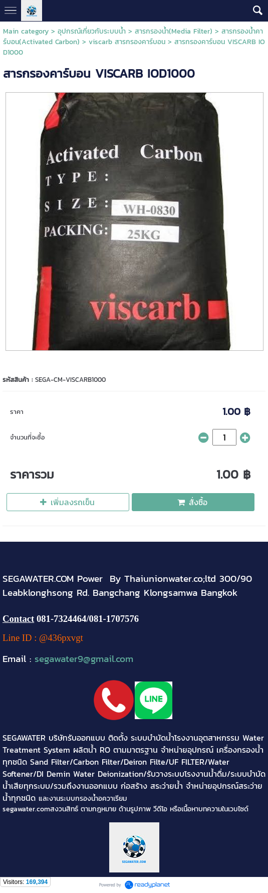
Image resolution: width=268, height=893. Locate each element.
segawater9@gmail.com (84, 658)
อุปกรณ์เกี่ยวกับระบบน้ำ (92, 31)
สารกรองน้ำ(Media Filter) (173, 31)
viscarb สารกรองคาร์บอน (127, 42)
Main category (26, 31)
